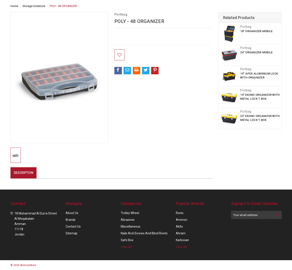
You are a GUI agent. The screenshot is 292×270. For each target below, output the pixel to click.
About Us (72, 213)
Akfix (179, 226)
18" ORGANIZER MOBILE (256, 31)
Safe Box (127, 240)
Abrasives (128, 219)
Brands (70, 219)
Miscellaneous (130, 226)
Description (23, 172)
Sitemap (71, 233)
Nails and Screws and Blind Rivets (144, 233)
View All (126, 247)
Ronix (180, 213)
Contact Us (73, 226)
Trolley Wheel (130, 213)
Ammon (181, 219)
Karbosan (182, 240)
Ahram (180, 233)
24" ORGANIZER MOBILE (256, 52)
